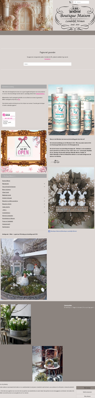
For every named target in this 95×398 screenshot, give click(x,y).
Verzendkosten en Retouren (8, 218)
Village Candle (5, 192)
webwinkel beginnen (52, 394)
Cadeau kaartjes (23, 207)
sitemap (44, 394)
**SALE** (4, 210)
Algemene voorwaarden (7, 216)
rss (47, 394)
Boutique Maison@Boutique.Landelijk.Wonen (62, 231)
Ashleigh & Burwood (23, 198)
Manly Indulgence (6, 189)
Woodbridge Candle (6, 195)
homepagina (47, 59)
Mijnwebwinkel (65, 394)
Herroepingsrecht (6, 224)
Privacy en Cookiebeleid (7, 221)
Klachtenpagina (6, 227)
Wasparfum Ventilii (23, 204)
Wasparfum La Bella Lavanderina (23, 201)
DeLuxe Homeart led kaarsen (23, 187)
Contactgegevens (23, 213)
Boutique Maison (6, 181)
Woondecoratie (23, 184)
